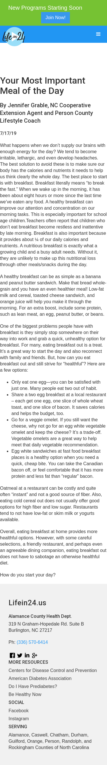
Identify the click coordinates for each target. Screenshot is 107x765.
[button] (98, 34)
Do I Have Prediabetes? (33, 686)
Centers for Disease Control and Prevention (53, 670)
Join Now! (55, 17)
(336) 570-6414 (32, 642)
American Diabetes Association (40, 678)
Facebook (19, 710)
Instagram (19, 718)
